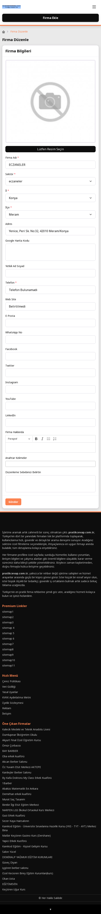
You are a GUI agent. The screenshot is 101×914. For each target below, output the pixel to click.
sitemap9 (8, 654)
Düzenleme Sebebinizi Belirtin (23, 472)
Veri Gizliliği (9, 686)
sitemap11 (8, 665)
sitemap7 (8, 644)
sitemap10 (8, 660)
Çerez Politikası (11, 681)
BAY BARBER (10, 751)
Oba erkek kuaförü (13, 756)
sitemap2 (8, 617)
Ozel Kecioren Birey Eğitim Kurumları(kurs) (27, 873)
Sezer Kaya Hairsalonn (15, 821)
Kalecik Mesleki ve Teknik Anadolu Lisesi (26, 729)
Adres (8, 224)
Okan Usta (8, 878)
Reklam (6, 708)
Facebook (11, 349)
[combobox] (50, 464)
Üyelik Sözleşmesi (12, 703)
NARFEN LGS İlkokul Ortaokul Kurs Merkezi (28, 810)
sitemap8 (8, 649)
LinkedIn (10, 415)
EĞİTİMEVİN (9, 884)
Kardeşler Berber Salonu (16, 772)
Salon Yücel (9, 851)
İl (7, 190)
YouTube (10, 399)
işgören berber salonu (15, 868)
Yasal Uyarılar (10, 692)
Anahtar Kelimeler (16, 458)
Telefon (11, 282)
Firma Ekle (50, 18)
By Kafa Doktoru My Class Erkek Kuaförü (27, 778)
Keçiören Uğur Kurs (13, 889)
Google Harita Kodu (17, 240)
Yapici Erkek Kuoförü (14, 841)
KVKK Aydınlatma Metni (16, 697)
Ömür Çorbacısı (11, 745)
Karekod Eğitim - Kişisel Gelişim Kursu (25, 846)
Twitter (9, 365)
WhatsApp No (13, 332)
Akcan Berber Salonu (14, 761)
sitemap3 (8, 622)
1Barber (7, 783)
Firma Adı (12, 157)
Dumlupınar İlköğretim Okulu (19, 734)
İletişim (6, 713)
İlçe (8, 207)
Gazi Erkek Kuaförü (13, 815)
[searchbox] (7, 464)
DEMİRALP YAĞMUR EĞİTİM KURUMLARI (27, 857)
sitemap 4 (8, 628)
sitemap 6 (8, 638)
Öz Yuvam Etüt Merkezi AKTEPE (21, 767)
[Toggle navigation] (94, 7)
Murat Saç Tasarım (13, 799)
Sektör (10, 174)
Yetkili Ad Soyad (14, 266)
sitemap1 (8, 611)
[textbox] (50, 447)
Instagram (11, 382)
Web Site (10, 299)
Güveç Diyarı (9, 862)
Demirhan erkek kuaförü (16, 794)
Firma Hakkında (14, 432)
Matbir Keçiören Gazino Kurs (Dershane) (26, 835)
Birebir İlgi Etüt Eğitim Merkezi (20, 804)
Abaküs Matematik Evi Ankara (20, 788)
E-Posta (10, 316)
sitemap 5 (8, 633)
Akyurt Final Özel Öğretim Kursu (21, 740)
